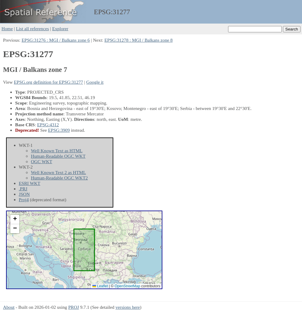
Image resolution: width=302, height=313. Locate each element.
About (9, 307)
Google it (95, 82)
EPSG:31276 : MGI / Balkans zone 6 (56, 40)
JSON (24, 194)
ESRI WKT (29, 183)
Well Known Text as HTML (56, 150)
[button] (14, 219)
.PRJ (23, 188)
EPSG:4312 (48, 124)
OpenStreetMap (127, 286)
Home (7, 28)
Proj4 (24, 199)
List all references (32, 28)
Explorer (60, 28)
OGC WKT (41, 161)
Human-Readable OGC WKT (58, 156)
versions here (127, 307)
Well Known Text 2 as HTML (58, 172)
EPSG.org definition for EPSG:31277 (48, 82)
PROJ (73, 307)
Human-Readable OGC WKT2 (59, 177)
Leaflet (100, 286)
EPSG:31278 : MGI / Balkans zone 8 (139, 40)
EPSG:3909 (59, 130)
